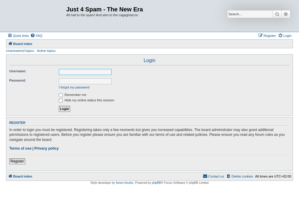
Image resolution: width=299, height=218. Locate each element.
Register (17, 161)
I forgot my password (74, 87)
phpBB (156, 182)
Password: (17, 80)
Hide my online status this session (86, 100)
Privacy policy (46, 148)
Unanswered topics (20, 50)
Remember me (72, 95)
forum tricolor (124, 182)
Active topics (46, 50)
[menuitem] (36, 35)
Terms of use (20, 148)
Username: (17, 71)
